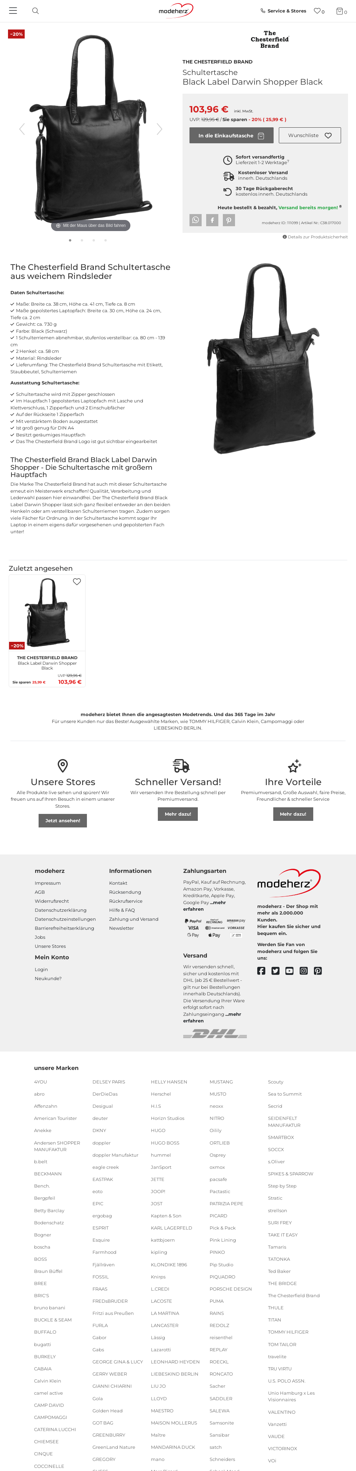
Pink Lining (223, 1240)
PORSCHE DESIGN (231, 1288)
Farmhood (104, 1252)
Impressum (48, 883)
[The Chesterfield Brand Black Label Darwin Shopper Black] (47, 613)
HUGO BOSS (165, 1142)
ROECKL (219, 1361)
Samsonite (222, 1423)
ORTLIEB (220, 1142)
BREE (40, 1283)
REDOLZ (219, 1325)
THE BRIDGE (282, 1283)
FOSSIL (100, 1276)
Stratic (275, 1198)
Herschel (161, 1094)
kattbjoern (163, 1240)
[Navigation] (14, 11)
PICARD (218, 1215)
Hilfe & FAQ (122, 910)
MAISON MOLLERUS (174, 1423)
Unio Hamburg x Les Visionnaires (291, 1396)
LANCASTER (164, 1325)
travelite (277, 1356)
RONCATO (221, 1374)
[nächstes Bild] (159, 129)
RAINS (217, 1313)
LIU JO (158, 1386)
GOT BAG (102, 1423)
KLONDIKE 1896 (169, 1264)
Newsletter (121, 928)
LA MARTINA (165, 1313)
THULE (276, 1307)
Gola (97, 1398)
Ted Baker (279, 1271)
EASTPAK (102, 1179)
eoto (97, 1191)
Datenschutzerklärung (61, 910)
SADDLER (221, 1398)
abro (39, 1094)
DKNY (99, 1130)
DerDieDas (105, 1094)
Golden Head (107, 1410)
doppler (101, 1142)
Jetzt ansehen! (63, 820)
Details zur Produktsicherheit (315, 237)
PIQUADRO (222, 1276)
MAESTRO (162, 1410)
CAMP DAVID (49, 1405)
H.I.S (156, 1106)
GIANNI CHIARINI (112, 1386)
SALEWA (219, 1410)
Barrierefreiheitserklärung (64, 928)
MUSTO (218, 1094)
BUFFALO (45, 1332)
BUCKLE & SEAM (53, 1320)
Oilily (215, 1130)
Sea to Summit (285, 1094)
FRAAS (99, 1288)
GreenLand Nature (113, 1447)
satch (216, 1447)
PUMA (217, 1301)
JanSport (161, 1167)
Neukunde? (48, 978)
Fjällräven (103, 1264)
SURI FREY (280, 1222)
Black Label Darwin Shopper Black (47, 662)
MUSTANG (221, 1082)
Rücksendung (125, 892)
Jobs (40, 937)
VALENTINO (282, 1411)
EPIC (97, 1203)
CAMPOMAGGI (50, 1417)
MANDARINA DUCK (173, 1447)
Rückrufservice (126, 901)
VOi (272, 1460)
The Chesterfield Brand (218, 61)
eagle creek (105, 1167)
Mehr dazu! (178, 814)
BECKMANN (48, 1173)
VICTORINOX (282, 1448)
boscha (42, 1247)
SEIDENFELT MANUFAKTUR (284, 1121)
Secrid (275, 1106)
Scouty (275, 1082)
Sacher (217, 1386)
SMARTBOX (281, 1137)
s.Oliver (276, 1161)
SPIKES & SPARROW (290, 1173)
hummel (161, 1154)
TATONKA (279, 1259)
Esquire (101, 1240)
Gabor (99, 1337)
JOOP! (158, 1191)
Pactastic (220, 1191)
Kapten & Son (166, 1215)
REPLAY (218, 1349)
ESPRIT (100, 1228)
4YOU (40, 1082)
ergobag (102, 1215)
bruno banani (49, 1307)
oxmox (217, 1167)
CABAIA (42, 1368)
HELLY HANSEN (169, 1082)
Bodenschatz (49, 1222)
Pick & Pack (223, 1228)
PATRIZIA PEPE (226, 1203)
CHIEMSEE (46, 1441)
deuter (100, 1118)
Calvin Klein (47, 1381)
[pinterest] (321, 971)
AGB (40, 892)
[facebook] (264, 971)
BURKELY (45, 1356)
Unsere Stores (50, 946)
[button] (310, 135)
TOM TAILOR (282, 1344)
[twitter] (279, 971)
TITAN (274, 1320)
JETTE (157, 1179)
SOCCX (276, 1149)
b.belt (40, 1161)
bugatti (42, 1344)
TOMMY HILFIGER (288, 1332)
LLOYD (159, 1398)
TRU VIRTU (280, 1368)
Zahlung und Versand (134, 919)
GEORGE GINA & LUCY (117, 1361)
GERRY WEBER (109, 1374)
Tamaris (277, 1247)
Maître (158, 1435)
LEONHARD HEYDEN (175, 1361)
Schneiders (222, 1459)
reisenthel (221, 1337)
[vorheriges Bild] (21, 129)
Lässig (158, 1337)
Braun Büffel (48, 1271)
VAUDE (276, 1436)
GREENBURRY (108, 1435)
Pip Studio (221, 1264)
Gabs (98, 1349)
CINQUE (43, 1453)
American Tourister (55, 1118)
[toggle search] (33, 11)
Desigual (102, 1106)
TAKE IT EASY (283, 1235)
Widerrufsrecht (52, 901)
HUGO (158, 1130)
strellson (277, 1210)
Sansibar (219, 1435)
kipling (159, 1252)
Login (41, 969)
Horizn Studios (167, 1118)
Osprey (218, 1154)
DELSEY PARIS (108, 1082)
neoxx (216, 1106)
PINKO (217, 1252)
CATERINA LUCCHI (55, 1429)
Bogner (42, 1235)
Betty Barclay (49, 1210)
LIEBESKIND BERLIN (175, 1374)
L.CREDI (160, 1288)
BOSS (40, 1259)
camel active (48, 1393)
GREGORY (103, 1459)
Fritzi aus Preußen (113, 1313)
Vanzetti (277, 1424)
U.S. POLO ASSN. (287, 1381)
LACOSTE (161, 1301)
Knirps (158, 1276)
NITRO (217, 1118)
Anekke (42, 1130)
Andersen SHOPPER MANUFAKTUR (57, 1146)
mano (157, 1459)
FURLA (100, 1325)
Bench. (42, 1186)
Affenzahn (45, 1106)
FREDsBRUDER (110, 1301)
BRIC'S (41, 1295)
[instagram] (307, 971)
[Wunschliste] (319, 11)
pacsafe (218, 1179)
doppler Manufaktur (115, 1154)
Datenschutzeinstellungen (65, 919)
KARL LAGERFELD (171, 1228)
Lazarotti (161, 1349)
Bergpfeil (44, 1198)
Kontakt (118, 883)
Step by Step (282, 1186)
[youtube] (292, 971)
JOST (156, 1203)
